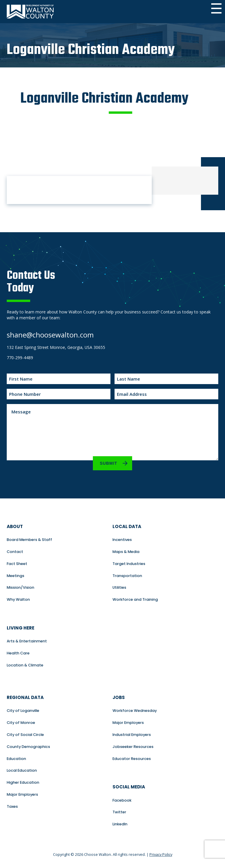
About (15, 526)
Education (16, 758)
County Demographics (28, 746)
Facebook (122, 800)
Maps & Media (125, 551)
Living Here (20, 628)
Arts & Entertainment (27, 641)
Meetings (15, 575)
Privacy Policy (160, 854)
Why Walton (18, 599)
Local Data (126, 526)
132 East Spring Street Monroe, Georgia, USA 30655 (56, 347)
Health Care (18, 653)
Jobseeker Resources (133, 746)
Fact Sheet (17, 563)
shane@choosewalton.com (50, 335)
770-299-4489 (20, 357)
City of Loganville (23, 710)
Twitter (119, 812)
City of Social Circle (25, 734)
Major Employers (22, 794)
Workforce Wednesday (134, 710)
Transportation (127, 575)
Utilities (119, 587)
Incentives (122, 539)
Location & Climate (25, 665)
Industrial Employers (131, 734)
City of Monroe (21, 722)
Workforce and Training (135, 599)
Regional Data (25, 697)
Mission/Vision (20, 587)
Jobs (118, 697)
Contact (15, 551)
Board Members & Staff (29, 539)
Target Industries (128, 563)
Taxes (12, 806)
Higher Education (23, 782)
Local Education (22, 770)
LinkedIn (119, 824)
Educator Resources (131, 758)
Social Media (128, 787)
